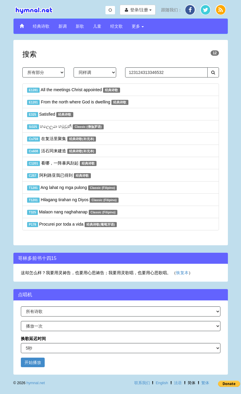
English (162, 383)
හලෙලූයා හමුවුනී (65, 126)
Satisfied (50, 114)
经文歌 (116, 26)
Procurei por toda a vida (72, 224)
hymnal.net (36, 383)
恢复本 (182, 272)
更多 (138, 26)
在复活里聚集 (61, 139)
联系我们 (142, 383)
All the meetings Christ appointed (73, 90)
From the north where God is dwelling (77, 102)
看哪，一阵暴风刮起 (62, 163)
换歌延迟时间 (33, 338)
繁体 (205, 383)
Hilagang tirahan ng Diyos (73, 200)
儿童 (97, 26)
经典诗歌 (41, 26)
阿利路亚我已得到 (59, 175)
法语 (178, 383)
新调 (62, 26)
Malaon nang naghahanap (72, 212)
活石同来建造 (61, 151)
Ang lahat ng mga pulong (72, 187)
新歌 (80, 26)
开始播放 (32, 362)
